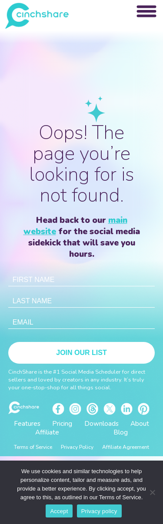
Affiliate (47, 432)
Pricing (62, 423)
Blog (120, 432)
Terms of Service (33, 447)
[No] (152, 492)
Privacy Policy (77, 447)
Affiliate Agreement (125, 447)
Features (27, 423)
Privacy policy (99, 511)
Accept (59, 511)
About (139, 423)
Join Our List (81, 352)
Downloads (101, 423)
